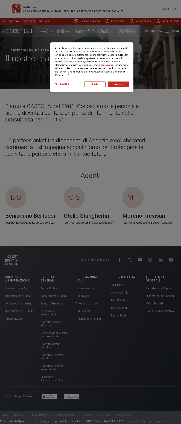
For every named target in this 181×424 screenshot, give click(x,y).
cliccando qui (107, 65)
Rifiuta (95, 84)
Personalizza (61, 84)
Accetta (119, 84)
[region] (91, 67)
